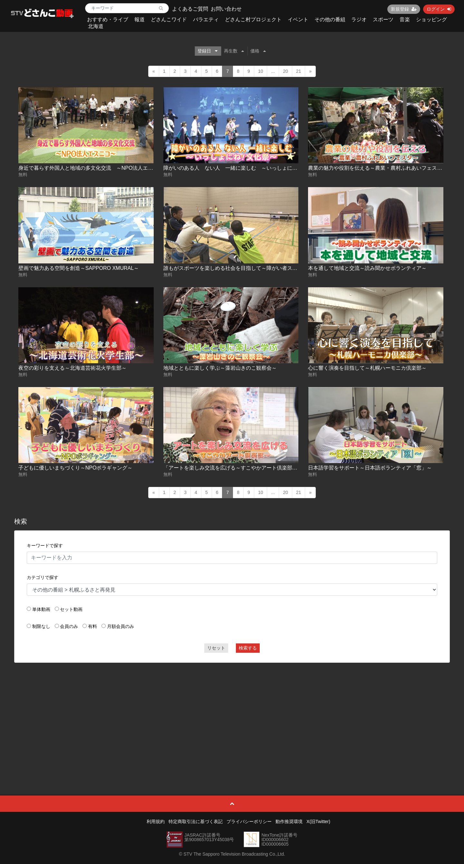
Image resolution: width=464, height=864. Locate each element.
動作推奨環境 (289, 821)
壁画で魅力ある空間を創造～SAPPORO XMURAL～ (78, 268)
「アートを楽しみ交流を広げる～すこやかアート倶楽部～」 (233, 467)
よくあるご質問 (190, 9)
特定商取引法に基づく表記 (196, 821)
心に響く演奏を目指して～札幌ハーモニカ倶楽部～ (367, 368)
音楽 (405, 19)
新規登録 (404, 9)
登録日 (208, 50)
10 (260, 71)
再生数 (234, 50)
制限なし (41, 626)
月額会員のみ (120, 626)
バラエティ (206, 19)
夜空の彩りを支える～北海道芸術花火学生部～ (72, 368)
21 (298, 71)
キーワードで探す (45, 545)
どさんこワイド (169, 19)
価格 (258, 50)
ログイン (439, 9)
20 (285, 71)
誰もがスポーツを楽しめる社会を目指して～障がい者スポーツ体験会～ (245, 268)
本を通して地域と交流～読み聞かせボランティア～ (367, 268)
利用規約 (156, 821)
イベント (298, 19)
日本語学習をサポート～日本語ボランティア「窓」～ (370, 467)
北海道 (95, 26)
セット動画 (71, 609)
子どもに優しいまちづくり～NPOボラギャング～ (75, 467)
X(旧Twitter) (318, 821)
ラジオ (359, 19)
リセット (216, 647)
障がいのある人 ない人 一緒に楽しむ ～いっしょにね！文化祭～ (243, 168)
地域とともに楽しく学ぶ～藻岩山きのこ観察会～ (220, 368)
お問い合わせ (226, 9)
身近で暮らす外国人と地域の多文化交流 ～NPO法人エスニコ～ (93, 168)
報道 (139, 19)
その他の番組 (329, 19)
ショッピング (431, 19)
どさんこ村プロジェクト (253, 19)
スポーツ (383, 19)
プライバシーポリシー (249, 821)
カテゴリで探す (42, 577)
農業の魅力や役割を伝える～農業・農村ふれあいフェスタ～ (377, 168)
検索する (248, 647)
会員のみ (69, 626)
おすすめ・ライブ (107, 19)
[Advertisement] (232, 714)
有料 (92, 626)
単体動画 (41, 609)
